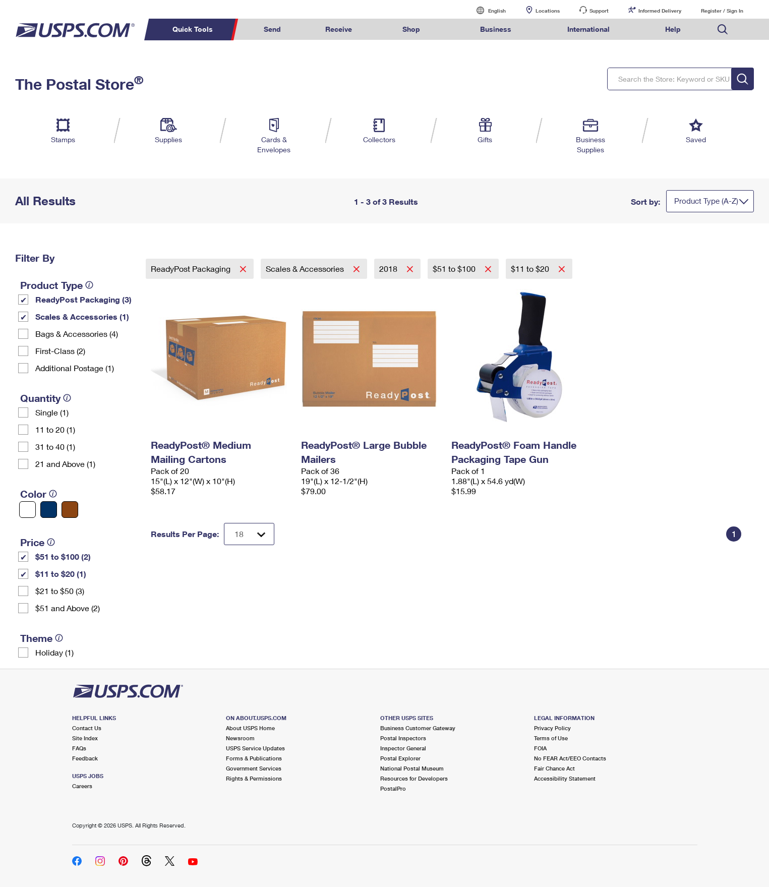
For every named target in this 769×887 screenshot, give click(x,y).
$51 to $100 (455, 268)
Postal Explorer (400, 758)
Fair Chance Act (554, 768)
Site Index (85, 738)
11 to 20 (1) (55, 429)
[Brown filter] (70, 509)
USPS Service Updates (255, 748)
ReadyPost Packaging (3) (83, 299)
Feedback (85, 758)
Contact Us (86, 728)
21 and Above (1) (65, 463)
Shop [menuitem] (411, 29)
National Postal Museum (412, 768)
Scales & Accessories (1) (82, 316)
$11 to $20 (531, 268)
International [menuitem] (588, 29)
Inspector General (403, 748)
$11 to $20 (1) (60, 573)
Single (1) (52, 412)
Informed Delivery (659, 11)
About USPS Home (250, 728)
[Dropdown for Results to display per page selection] (249, 534)
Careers (82, 786)
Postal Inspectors (403, 738)
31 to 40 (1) (55, 446)
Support (599, 11)
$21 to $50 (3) (59, 591)
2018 (389, 268)
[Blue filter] (48, 509)
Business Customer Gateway (417, 728)
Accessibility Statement (565, 778)
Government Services (253, 768)
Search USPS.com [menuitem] (722, 29)
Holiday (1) (54, 652)
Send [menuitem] (272, 29)
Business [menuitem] (495, 29)
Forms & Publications (254, 758)
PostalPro (393, 788)
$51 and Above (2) (67, 608)
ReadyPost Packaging (191, 268)
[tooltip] (89, 285)
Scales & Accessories (306, 268)
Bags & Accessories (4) (76, 333)
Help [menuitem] (673, 29)
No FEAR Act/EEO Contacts (570, 758)
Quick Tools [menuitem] (192, 29)
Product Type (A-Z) (706, 200)
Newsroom (240, 738)
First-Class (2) (60, 351)
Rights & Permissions (254, 778)
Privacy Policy (552, 728)
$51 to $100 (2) (63, 556)
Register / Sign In (722, 11)
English (486, 10)
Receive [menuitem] (338, 29)
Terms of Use (551, 738)
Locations (548, 11)
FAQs (79, 748)
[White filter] (27, 509)
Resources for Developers (414, 778)
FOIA (540, 748)
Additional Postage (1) (74, 368)
